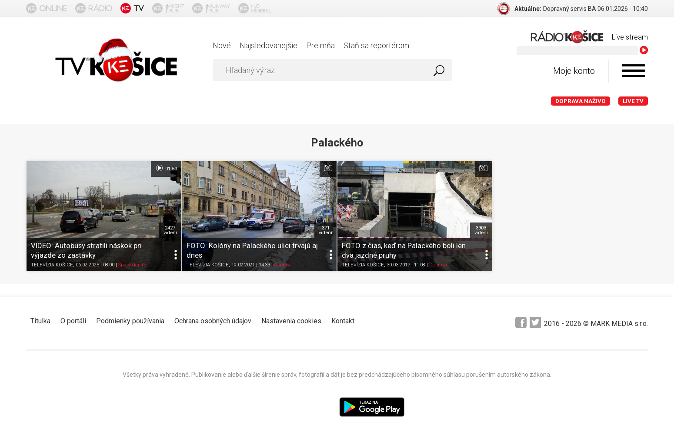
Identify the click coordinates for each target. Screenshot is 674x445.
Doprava (283, 265)
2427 (170, 230)
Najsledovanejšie (268, 45)
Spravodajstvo (133, 265)
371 (325, 230)
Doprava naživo (580, 101)
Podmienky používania (130, 321)
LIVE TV (633, 101)
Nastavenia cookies (291, 321)
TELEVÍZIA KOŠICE (52, 265)
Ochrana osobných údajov (212, 321)
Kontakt (342, 321)
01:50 (166, 168)
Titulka (40, 321)
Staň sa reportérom (376, 45)
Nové (222, 45)
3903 (481, 230)
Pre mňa (320, 45)
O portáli (73, 321)
